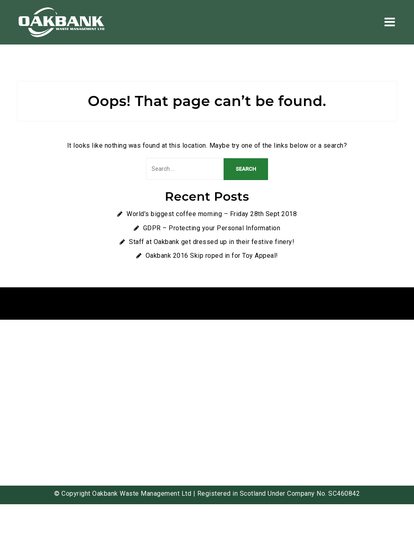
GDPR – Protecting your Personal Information (212, 228)
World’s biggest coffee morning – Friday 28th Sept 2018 (212, 214)
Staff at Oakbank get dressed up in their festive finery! (211, 242)
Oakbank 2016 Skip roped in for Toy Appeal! (212, 255)
